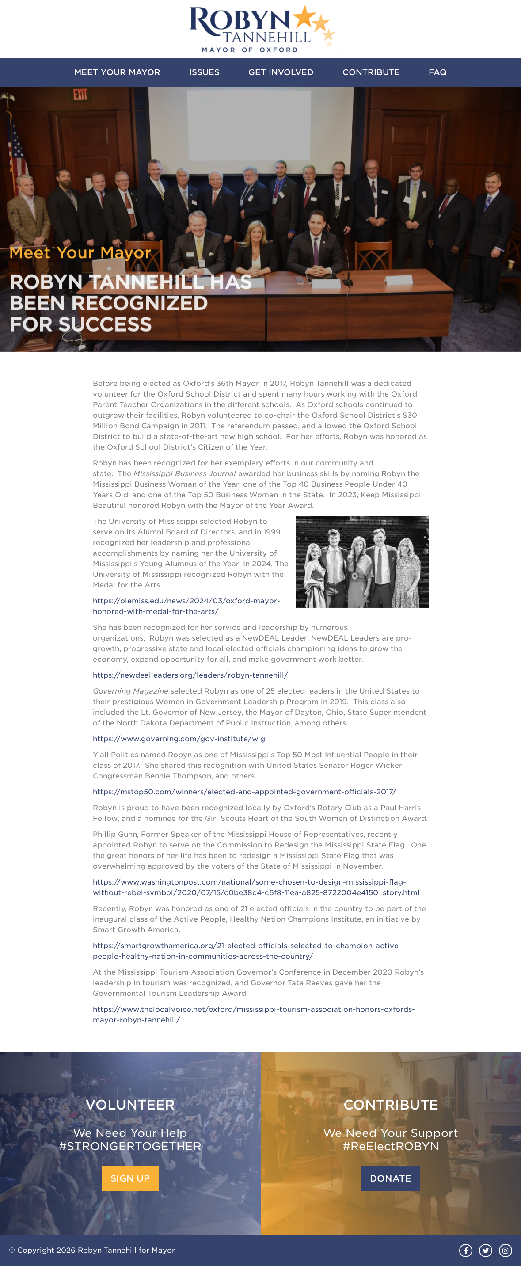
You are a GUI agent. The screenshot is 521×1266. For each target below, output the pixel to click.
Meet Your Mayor (117, 72)
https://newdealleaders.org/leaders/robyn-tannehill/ (190, 675)
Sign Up (130, 1178)
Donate (390, 1178)
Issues (204, 72)
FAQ (438, 72)
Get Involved (281, 72)
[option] (260, 219)
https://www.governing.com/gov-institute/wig (179, 739)
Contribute (371, 72)
